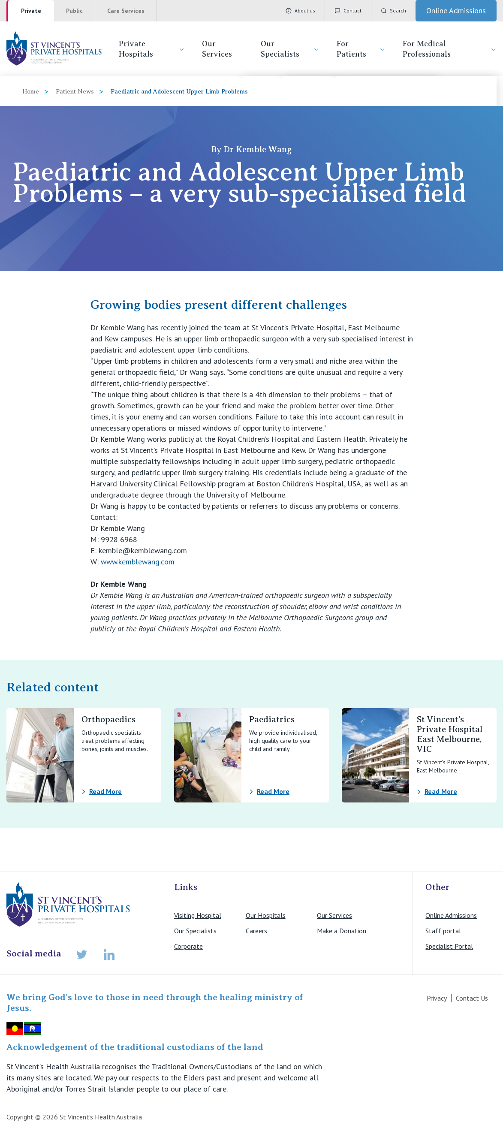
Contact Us (472, 998)
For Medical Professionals (450, 48)
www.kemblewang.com (138, 562)
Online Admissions (451, 915)
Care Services (126, 11)
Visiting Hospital (197, 915)
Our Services (217, 48)
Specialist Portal (449, 946)
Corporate (188, 946)
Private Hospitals (152, 48)
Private (31, 11)
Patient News (75, 91)
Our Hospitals (266, 915)
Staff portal (443, 930)
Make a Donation (341, 930)
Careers (256, 930)
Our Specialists (290, 48)
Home (30, 91)
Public (74, 11)
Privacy (437, 998)
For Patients (361, 48)
